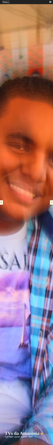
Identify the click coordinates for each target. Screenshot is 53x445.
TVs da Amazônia (22, 433)
